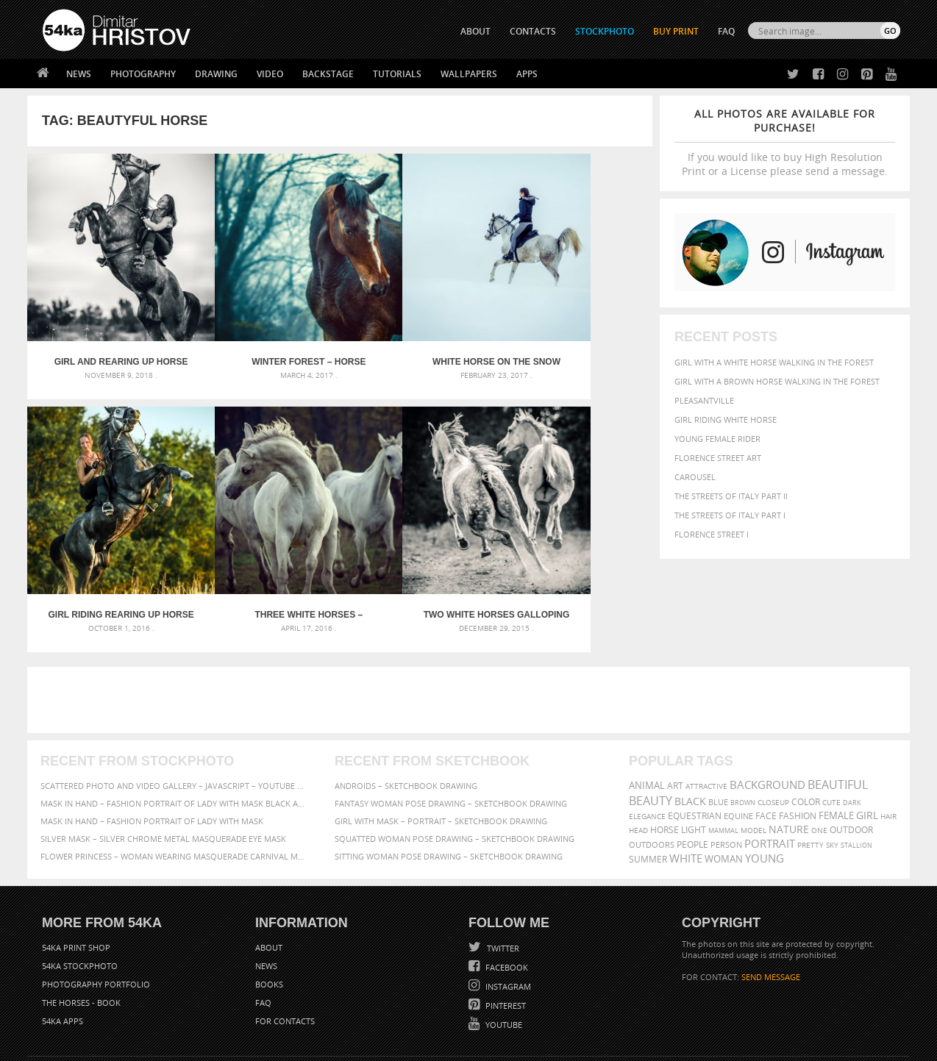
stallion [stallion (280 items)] (856, 782)
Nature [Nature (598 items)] (789, 767)
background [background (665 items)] (767, 722)
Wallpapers (469, 74)
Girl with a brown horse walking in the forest (777, 381)
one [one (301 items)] (819, 768)
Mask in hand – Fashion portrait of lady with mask (151, 758)
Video (270, 74)
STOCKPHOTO (604, 31)
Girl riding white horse (725, 419)
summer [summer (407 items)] (648, 796)
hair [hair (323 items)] (888, 754)
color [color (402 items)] (805, 739)
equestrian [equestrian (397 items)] (695, 753)
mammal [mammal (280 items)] (723, 768)
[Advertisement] (471, 637)
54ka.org (164, 1044)
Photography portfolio (96, 921)
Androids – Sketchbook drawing (406, 723)
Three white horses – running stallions (105, 552)
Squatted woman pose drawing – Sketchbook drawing (454, 776)
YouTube (502, 962)
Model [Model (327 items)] (753, 767)
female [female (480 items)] (836, 753)
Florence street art (717, 457)
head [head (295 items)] (638, 768)
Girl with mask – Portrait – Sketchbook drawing (441, 758)
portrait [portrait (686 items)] (769, 781)
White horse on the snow (418, 331)
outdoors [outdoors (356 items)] (651, 782)
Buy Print (676, 31)
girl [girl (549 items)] (867, 753)
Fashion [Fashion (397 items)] (797, 753)
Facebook (505, 904)
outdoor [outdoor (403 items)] (851, 767)
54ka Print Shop (76, 884)
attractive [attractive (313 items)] (706, 723)
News (78, 74)
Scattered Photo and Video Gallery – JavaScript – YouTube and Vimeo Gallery (174, 723)
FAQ (726, 31)
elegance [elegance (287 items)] (647, 754)
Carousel (695, 476)
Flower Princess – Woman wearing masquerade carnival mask (174, 793)
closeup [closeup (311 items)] (773, 740)
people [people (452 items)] (692, 782)
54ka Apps (62, 958)
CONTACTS (533, 31)
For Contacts (285, 958)
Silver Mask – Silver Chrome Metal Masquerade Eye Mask (163, 776)
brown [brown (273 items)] (742, 740)
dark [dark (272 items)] (852, 740)
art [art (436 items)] (675, 723)
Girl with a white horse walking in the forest (774, 362)
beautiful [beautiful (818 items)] (838, 722)
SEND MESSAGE (770, 914)
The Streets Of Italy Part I (729, 515)
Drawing (216, 74)
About (268, 884)
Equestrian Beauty (196, 1010)
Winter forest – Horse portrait (261, 331)
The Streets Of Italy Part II (731, 495)
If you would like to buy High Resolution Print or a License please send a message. (784, 142)
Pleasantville (704, 400)
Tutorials (397, 74)
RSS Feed (348, 1010)
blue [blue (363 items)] (718, 739)
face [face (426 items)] (766, 753)
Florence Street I (711, 534)
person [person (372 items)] (726, 781)
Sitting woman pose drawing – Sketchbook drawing (449, 793)
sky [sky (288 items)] (832, 782)
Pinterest (504, 943)
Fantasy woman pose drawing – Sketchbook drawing (451, 740)
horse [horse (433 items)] (664, 767)
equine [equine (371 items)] (738, 753)
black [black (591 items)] (690, 739)
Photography (143, 74)
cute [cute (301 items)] (831, 740)
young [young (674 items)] (764, 795)
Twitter (502, 885)
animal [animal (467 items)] (647, 723)
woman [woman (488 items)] (724, 796)
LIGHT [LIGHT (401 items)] (693, 767)
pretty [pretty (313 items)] (810, 782)
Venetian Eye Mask (283, 1010)
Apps (527, 74)
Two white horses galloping (261, 552)
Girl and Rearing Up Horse (105, 331)
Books (269, 921)
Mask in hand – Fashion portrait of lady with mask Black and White (174, 740)
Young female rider (717, 438)
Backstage (328, 74)
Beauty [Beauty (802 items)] (650, 738)
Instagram (507, 923)
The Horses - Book (81, 940)
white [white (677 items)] (685, 795)
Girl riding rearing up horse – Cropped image (574, 331)
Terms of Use (246, 1044)
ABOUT (475, 31)
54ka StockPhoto (80, 903)
